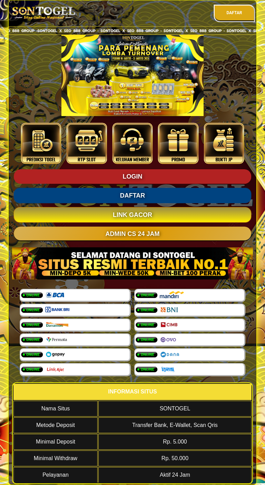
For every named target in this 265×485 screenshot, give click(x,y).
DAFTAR (234, 12)
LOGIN (133, 176)
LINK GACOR (132, 214)
